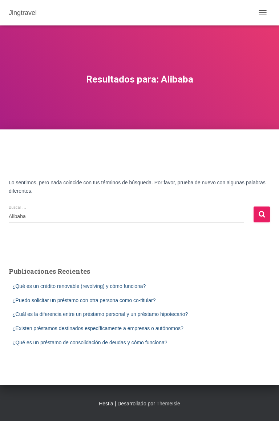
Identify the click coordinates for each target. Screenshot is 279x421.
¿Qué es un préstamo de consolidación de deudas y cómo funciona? (89, 342)
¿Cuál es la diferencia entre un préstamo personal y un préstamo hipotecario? (100, 314)
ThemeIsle (168, 403)
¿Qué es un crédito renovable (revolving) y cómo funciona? (79, 286)
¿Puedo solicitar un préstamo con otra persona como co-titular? (84, 300)
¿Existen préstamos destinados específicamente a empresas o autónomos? (97, 328)
